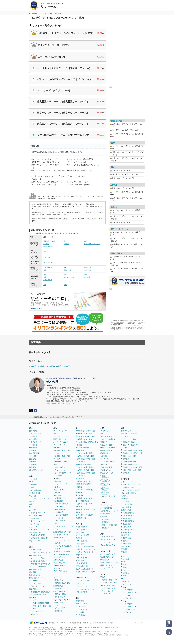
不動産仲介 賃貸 (35, 569)
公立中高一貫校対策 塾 (84, 490)
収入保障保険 (128, 524)
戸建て (45, 251)
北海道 (79, 453)
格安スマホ (135, 445)
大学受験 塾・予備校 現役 (85, 431)
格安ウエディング (107, 557)
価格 (85, 241)
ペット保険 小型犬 (128, 504)
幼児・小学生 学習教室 (84, 515)
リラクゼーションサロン (85, 586)
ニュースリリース (62, 623)
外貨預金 (32, 501)
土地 (49, 552)
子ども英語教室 (81, 527)
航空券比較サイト (60, 586)
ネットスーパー (59, 459)
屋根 (44, 274)
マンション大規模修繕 (37, 566)
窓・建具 (87, 277)
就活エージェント (107, 431)
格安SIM (126, 445)
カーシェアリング (60, 484)
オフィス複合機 (59, 563)
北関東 (40, 603)
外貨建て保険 (126, 538)
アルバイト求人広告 (107, 496)
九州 (49, 564)
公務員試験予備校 (82, 566)
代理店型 (34, 436)
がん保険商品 (126, 527)
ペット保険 (33, 456)
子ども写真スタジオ (60, 535)
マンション (47, 257)
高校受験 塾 (80, 450)
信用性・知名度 (48, 246)
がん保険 (32, 464)
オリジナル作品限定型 (63, 546)
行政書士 (80, 549)
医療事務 (84, 541)
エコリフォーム (69, 277)
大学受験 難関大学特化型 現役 (87, 442)
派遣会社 (103, 464)
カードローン (34, 510)
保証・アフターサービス (92, 244)
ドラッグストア (81, 604)
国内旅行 (58, 583)
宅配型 (57, 478)
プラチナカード (130, 598)
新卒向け (105, 528)
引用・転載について (99, 623)
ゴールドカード (36, 524)
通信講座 (79, 538)
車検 (55, 523)
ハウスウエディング (107, 554)
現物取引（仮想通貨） (39, 535)
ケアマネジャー (91, 549)
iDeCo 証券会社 (35, 493)
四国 (124, 456)
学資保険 (32, 467)
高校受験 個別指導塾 (83, 464)
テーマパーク (105, 594)
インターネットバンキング (39, 499)
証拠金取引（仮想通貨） (40, 538)
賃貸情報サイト (35, 572)
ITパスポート (89, 552)
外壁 (65, 274)
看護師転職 (104, 453)
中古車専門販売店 (61, 504)
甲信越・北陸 (89, 456)
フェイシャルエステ (107, 539)
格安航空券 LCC (59, 591)
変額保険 (124, 549)
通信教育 (79, 506)
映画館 (102, 577)
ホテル (55, 605)
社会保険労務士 (90, 546)
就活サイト (104, 433)
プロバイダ (125, 447)
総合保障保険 (126, 544)
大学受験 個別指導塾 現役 (85, 436)
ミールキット (58, 453)
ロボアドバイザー (35, 541)
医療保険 (32, 462)
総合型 (57, 543)
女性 (65, 285)
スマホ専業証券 (35, 490)
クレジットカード (35, 515)
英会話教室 (80, 532)
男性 (44, 285)
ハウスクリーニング (60, 442)
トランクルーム (59, 470)
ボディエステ (105, 542)
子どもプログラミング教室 (85, 572)
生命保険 (32, 459)
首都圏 (33, 564)
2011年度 (57, 366)
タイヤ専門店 (81, 615)
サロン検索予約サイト (108, 545)
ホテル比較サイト (60, 588)
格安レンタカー (59, 490)
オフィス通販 (58, 560)
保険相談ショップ (35, 470)
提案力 (66, 241)
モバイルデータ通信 (128, 439)
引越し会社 (57, 481)
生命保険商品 (126, 518)
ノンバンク (41, 513)
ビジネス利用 (60, 608)
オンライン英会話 (82, 535)
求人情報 (110, 623)
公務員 (79, 552)
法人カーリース (106, 505)
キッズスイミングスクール (85, 589)
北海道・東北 (47, 267)
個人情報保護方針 (75, 623)
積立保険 (124, 552)
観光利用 (58, 611)
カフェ (55, 529)
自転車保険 (33, 447)
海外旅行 (66, 583)
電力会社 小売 (58, 568)
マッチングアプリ (107, 568)
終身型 (125, 513)
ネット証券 (33, 479)
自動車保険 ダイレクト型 (130, 485)
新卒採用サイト (106, 480)
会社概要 (52, 623)
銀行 (32, 487)
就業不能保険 (126, 532)
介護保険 (124, 541)
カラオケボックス (107, 591)
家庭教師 (79, 512)
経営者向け (106, 519)
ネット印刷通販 (106, 508)
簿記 (84, 544)
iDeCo (123, 570)
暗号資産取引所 (35, 532)
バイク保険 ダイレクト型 (130, 490)
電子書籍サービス (60, 537)
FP (78, 541)
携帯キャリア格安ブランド (131, 433)
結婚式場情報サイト (107, 565)
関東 (65, 267)
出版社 (57, 549)
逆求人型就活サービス (108, 436)
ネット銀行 (33, 496)
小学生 (92, 509)
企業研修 (103, 516)
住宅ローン (33, 504)
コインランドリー (60, 445)
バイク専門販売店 (61, 515)
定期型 (131, 513)
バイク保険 (33, 439)
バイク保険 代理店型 (128, 493)
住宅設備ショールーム (37, 578)
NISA (31, 482)
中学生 (86, 509)
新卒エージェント (107, 484)
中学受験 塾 (80, 478)
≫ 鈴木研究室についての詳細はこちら (60, 404)
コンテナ (58, 476)
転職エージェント (107, 450)
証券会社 (34, 485)
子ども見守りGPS (60, 571)
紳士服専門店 (81, 606)
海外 (61, 602)
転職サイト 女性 (106, 445)
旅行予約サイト (59, 580)
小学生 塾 (79, 495)
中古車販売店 (58, 501)
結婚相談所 (104, 560)
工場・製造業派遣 (107, 467)
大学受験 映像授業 (82, 447)
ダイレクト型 (36, 433)
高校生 (79, 509)
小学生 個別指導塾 (82, 501)
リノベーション (48, 262)
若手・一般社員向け (109, 525)
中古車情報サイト (60, 498)
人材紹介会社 (105, 489)
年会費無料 (35, 518)
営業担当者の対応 (49, 241)
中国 (140, 453)
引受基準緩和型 (128, 515)
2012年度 (49, 366)
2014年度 (32, 366)
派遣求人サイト (106, 470)
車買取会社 (57, 495)
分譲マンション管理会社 (38, 561)
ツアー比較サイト (60, 597)
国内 (56, 602)
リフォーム (33, 581)
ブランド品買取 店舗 (61, 554)
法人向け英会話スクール (85, 569)
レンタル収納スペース (63, 473)
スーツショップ (81, 609)
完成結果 (66, 244)
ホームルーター (127, 436)
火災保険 (32, 450)
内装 (85, 274)
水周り (45, 277)
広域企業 (126, 459)
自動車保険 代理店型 (128, 487)
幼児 (79, 530)
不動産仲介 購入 (35, 555)
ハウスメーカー (36, 611)
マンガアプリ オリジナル (62, 551)
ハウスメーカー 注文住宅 (38, 595)
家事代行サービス (60, 439)
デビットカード (35, 527)
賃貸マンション (35, 575)
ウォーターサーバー (60, 431)
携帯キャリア (126, 431)
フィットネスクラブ (83, 581)
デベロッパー (36, 614)
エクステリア (47, 280)
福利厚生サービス (60, 566)
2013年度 (40, 366)
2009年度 (66, 366)
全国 (113, 588)
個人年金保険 (126, 546)
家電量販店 (80, 601)
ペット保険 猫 (126, 507)
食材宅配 (56, 447)
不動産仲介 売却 (35, 550)
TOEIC (79, 546)
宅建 (79, 544)
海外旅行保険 (34, 453)
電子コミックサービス (61, 540)
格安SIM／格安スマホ (129, 442)
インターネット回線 (128, 462)
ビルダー (34, 600)
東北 (34, 603)
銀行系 (33, 513)
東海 (39, 564)
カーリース (57, 492)
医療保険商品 (126, 510)
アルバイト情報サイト (108, 439)
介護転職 (103, 456)
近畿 (44, 270)
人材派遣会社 (105, 493)
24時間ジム (80, 583)
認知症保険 (125, 535)
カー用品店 (80, 612)
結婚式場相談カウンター (109, 562)
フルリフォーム (36, 583)
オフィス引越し (59, 557)
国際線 (64, 594)
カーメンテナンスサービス (63, 526)
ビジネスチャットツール (109, 511)
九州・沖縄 (87, 270)
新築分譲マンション (36, 589)
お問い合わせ (87, 623)
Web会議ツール (106, 514)
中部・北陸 (87, 267)
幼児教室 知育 (81, 518)
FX (30, 507)
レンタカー (57, 487)
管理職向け (106, 522)
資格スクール (81, 555)
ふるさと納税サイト (60, 467)
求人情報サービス (107, 473)
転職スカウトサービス (108, 447)
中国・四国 (67, 270)
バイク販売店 (58, 512)
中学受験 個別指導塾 (83, 484)
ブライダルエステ (107, 537)
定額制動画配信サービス (62, 532)
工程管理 (46, 244)
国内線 (57, 594)
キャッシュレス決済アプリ (39, 530)
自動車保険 (33, 431)
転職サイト (104, 442)
